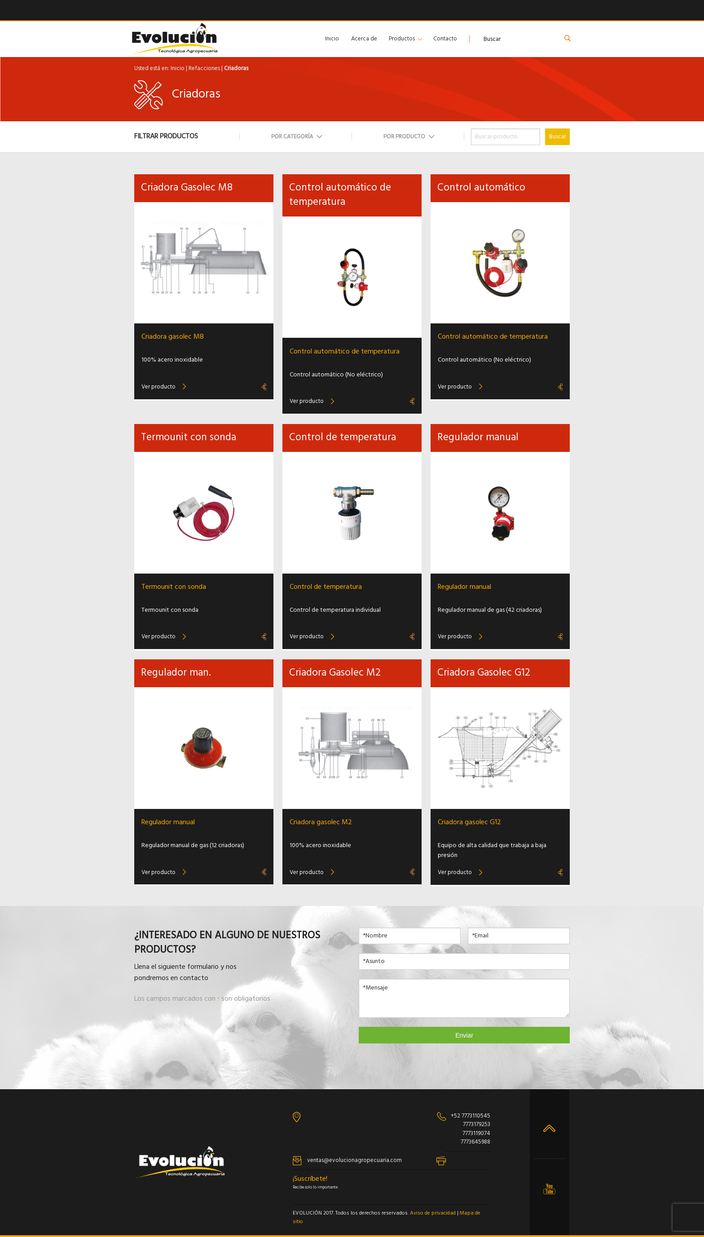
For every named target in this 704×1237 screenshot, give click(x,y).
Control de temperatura (326, 587)
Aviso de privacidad (433, 1213)
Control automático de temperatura (345, 352)
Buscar (557, 136)
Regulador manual (464, 587)
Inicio (332, 39)
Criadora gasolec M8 (172, 337)
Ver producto (158, 387)
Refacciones (204, 68)
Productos (402, 39)
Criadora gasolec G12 (469, 822)
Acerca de (364, 39)
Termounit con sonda (173, 587)
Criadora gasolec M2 (321, 822)
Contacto (445, 39)
